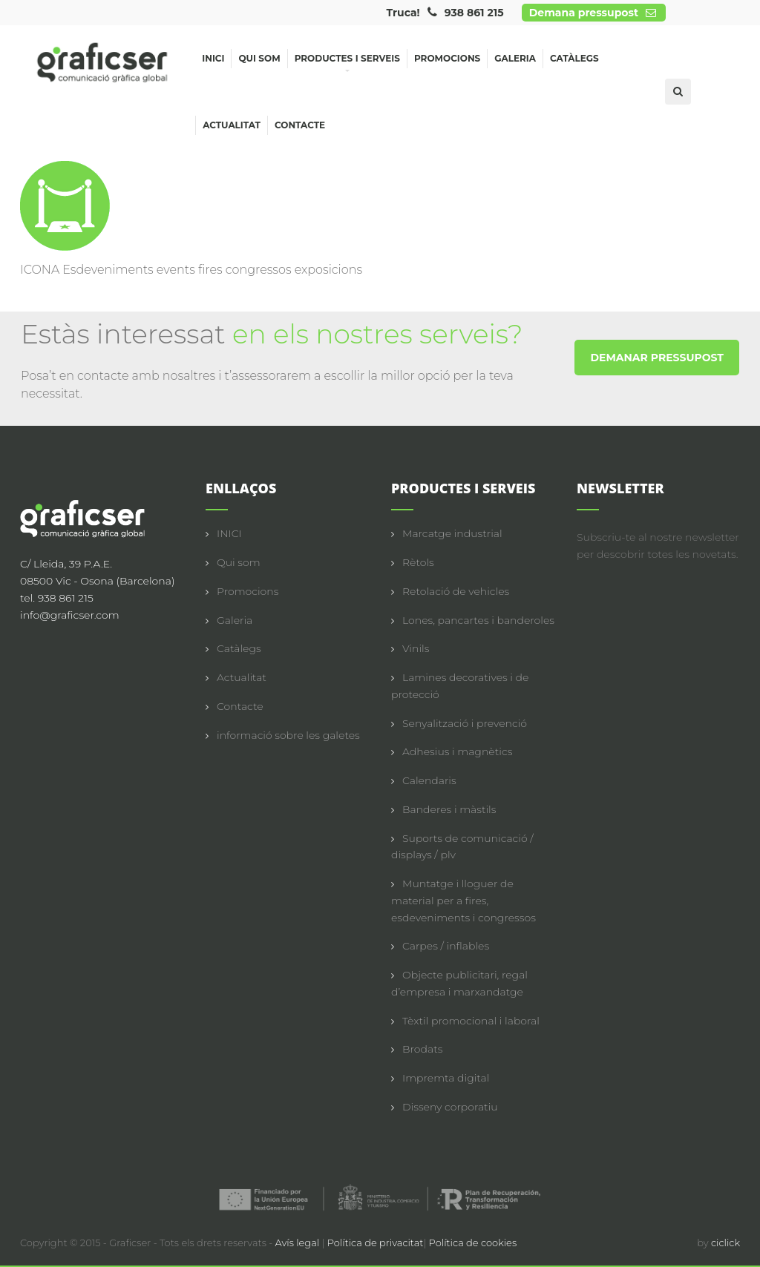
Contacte (300, 125)
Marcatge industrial (452, 533)
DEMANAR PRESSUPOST (657, 357)
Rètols (418, 562)
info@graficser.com (69, 615)
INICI (229, 533)
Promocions (447, 58)
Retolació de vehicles (455, 591)
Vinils (415, 648)
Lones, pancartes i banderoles (478, 620)
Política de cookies (473, 1242)
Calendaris (429, 780)
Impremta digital (445, 1078)
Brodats (422, 1049)
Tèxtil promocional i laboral (471, 1020)
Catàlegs (574, 58)
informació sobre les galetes (288, 735)
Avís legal (298, 1242)
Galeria (515, 58)
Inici (213, 58)
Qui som (259, 58)
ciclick (725, 1242)
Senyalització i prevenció (464, 723)
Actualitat (232, 125)
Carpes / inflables (445, 945)
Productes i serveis (347, 60)
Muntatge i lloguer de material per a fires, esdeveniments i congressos (463, 900)
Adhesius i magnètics (457, 751)
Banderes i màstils (449, 809)
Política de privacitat (375, 1242)
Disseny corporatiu (450, 1106)
